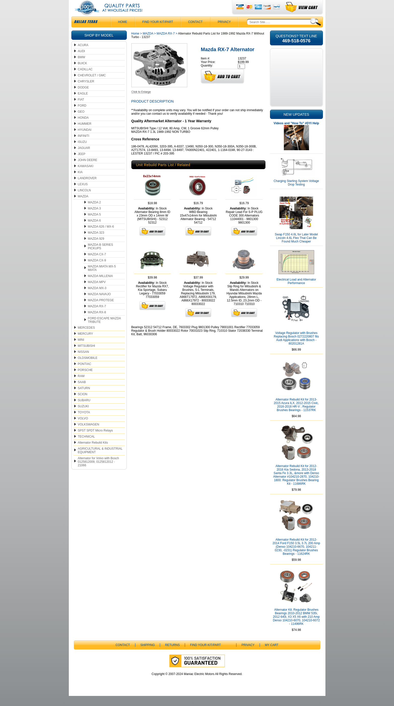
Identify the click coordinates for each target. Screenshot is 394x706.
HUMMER (85, 134)
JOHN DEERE (87, 170)
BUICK (82, 73)
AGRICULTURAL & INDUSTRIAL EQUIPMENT (100, 460)
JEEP (81, 164)
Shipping (147, 655)
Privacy (224, 32)
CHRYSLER (86, 91)
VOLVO (83, 428)
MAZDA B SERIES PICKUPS (100, 256)
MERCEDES (86, 338)
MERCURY (85, 344)
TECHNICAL (86, 446)
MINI (81, 350)
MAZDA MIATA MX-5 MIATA (102, 278)
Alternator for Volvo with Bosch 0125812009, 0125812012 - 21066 (98, 472)
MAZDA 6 (94, 230)
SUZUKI (83, 416)
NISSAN (83, 362)
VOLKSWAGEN (88, 434)
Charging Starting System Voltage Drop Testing (296, 192)
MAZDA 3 (94, 218)
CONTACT (195, 32)
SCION (82, 404)
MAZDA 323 (96, 242)
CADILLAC (85, 79)
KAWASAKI (86, 176)
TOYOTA (84, 422)
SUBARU (84, 410)
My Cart (272, 655)
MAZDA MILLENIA (100, 286)
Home (135, 43)
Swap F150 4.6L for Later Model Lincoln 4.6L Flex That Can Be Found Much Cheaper (296, 248)
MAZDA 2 (94, 212)
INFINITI (83, 146)
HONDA (83, 128)
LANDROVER (87, 188)
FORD (82, 115)
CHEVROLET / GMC (92, 85)
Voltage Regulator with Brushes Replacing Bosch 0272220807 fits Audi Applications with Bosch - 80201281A (296, 348)
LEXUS (83, 194)
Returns (172, 655)
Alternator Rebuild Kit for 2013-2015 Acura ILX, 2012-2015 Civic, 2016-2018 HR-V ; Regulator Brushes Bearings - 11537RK (296, 415)
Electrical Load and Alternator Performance (296, 291)
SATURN (84, 398)
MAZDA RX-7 (97, 316)
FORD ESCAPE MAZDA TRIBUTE (104, 330)
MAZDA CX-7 (97, 264)
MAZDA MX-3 (97, 298)
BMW (81, 67)
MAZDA (83, 206)
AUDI (81, 61)
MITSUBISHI (86, 356)
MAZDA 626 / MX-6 (101, 236)
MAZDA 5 (94, 224)
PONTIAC (84, 374)
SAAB (82, 392)
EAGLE (83, 103)
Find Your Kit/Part (157, 32)
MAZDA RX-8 (97, 322)
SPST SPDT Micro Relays (95, 440)
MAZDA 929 (96, 249)
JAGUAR (84, 158)
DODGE (83, 97)
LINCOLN (84, 200)
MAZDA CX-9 (97, 270)
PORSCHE (85, 380)
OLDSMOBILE (88, 368)
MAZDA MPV (97, 292)
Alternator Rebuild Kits (93, 452)
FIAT (81, 109)
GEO (81, 122)
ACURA (83, 55)
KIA (80, 182)
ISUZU (82, 152)
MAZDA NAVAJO (99, 304)
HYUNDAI (85, 140)
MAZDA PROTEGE (101, 310)
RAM (81, 386)
